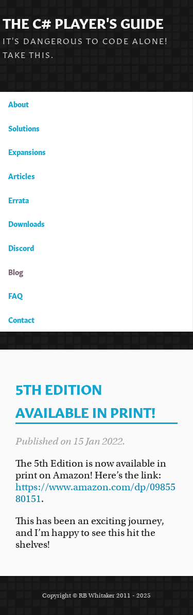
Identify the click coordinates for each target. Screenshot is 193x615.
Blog (15, 271)
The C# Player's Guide (83, 21)
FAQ (15, 295)
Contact (21, 319)
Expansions (27, 151)
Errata (18, 200)
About (18, 104)
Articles (21, 175)
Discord (21, 247)
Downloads (26, 223)
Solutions (24, 128)
